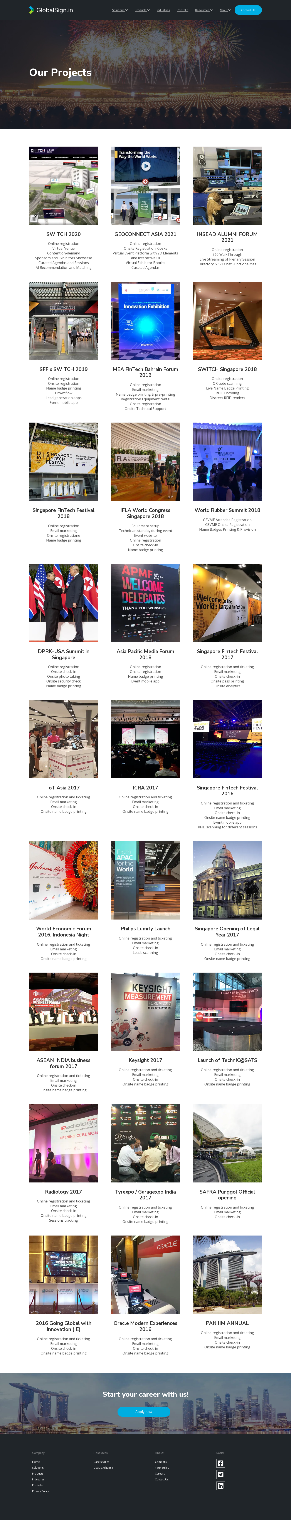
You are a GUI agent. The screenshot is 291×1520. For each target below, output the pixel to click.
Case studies (101, 1462)
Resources (204, 10)
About (225, 10)
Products (142, 10)
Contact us (248, 10)
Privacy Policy (40, 1491)
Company (161, 1462)
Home (36, 1462)
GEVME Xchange (103, 1468)
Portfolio (182, 10)
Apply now (143, 1411)
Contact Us (161, 1479)
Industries (163, 10)
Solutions (120, 10)
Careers (160, 1473)
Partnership (162, 1468)
